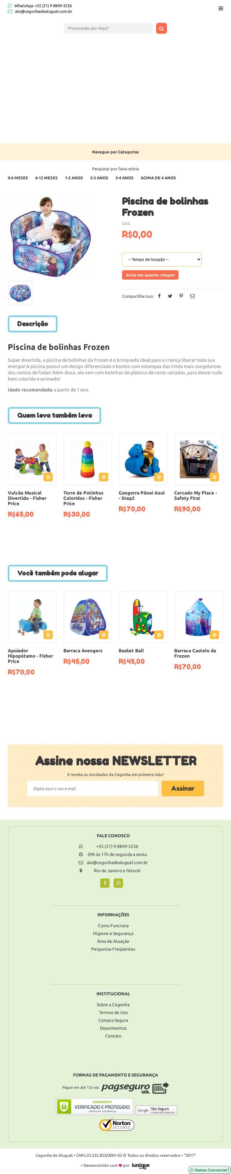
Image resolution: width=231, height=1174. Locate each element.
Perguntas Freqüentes (113, 949)
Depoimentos (113, 1028)
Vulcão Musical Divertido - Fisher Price (27, 498)
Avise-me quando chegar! (150, 275)
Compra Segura (113, 1020)
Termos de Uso (113, 1012)
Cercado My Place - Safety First (195, 495)
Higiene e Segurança (113, 933)
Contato (113, 1035)
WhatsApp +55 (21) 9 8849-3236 (40, 5)
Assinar (183, 788)
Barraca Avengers (82, 650)
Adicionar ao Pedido (50, 478)
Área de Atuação (113, 941)
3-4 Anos (124, 178)
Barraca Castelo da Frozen (195, 653)
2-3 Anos (99, 178)
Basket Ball (131, 650)
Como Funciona (113, 925)
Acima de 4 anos (158, 178)
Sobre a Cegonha (113, 1004)
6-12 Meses (46, 178)
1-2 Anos (74, 178)
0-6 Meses (18, 178)
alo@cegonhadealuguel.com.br (43, 11)
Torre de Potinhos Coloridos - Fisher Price (83, 498)
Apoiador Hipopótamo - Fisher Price (30, 656)
